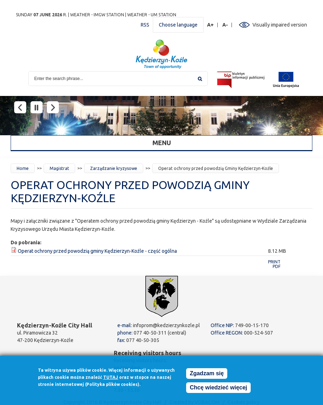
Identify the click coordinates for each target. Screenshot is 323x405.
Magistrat (59, 168)
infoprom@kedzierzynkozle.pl (166, 325)
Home (23, 168)
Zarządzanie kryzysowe (113, 168)
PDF (276, 266)
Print (274, 261)
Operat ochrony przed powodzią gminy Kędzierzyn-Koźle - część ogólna (97, 251)
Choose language (178, 25)
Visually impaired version (279, 25)
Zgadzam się (207, 374)
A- (225, 25)
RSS (145, 25)
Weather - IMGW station (97, 14)
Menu (161, 142)
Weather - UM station (151, 14)
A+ (210, 25)
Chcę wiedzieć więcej (218, 389)
